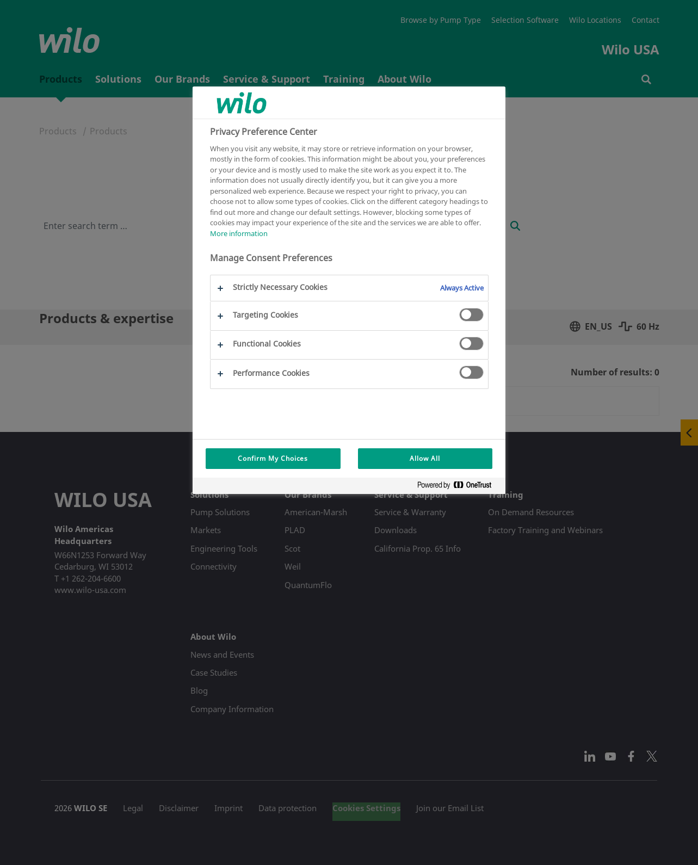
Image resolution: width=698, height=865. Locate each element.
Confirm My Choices (273, 458)
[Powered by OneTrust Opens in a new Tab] (458, 487)
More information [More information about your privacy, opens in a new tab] (239, 233)
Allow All (425, 458)
